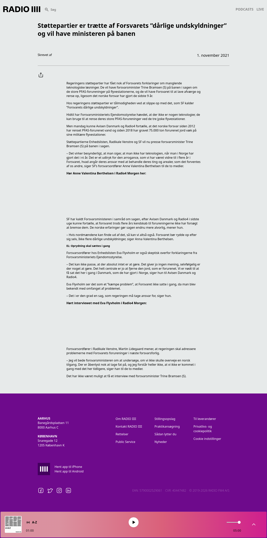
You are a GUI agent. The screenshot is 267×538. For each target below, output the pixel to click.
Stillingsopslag (164, 419)
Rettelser (122, 434)
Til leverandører (204, 419)
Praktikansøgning (167, 426)
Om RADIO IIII (126, 419)
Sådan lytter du (165, 434)
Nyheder (160, 442)
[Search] (137, 9)
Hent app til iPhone (68, 467)
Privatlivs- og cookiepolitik (202, 428)
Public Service (125, 442)
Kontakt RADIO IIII (129, 426)
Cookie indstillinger (207, 439)
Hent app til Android (69, 471)
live (260, 9)
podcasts (244, 9)
